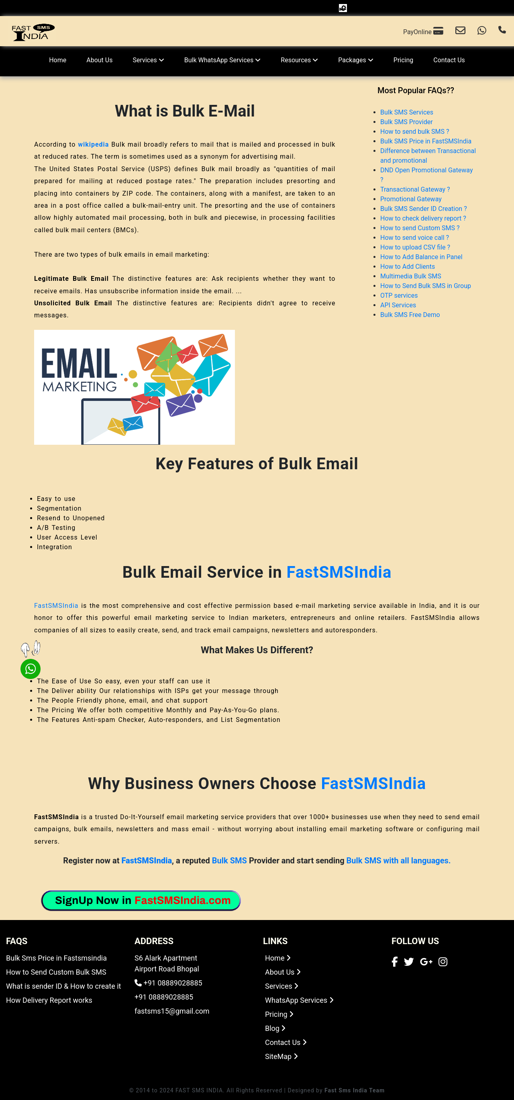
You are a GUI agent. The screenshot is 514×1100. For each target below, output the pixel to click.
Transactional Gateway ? (415, 189)
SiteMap (281, 1056)
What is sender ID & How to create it (63, 986)
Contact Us (449, 60)
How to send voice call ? (414, 237)
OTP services (399, 295)
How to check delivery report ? (423, 218)
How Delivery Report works (49, 1000)
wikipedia (93, 144)
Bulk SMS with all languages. (399, 860)
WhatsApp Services (299, 1000)
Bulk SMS (229, 860)
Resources (299, 60)
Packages (355, 60)
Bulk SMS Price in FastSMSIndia (425, 141)
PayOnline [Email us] (423, 31)
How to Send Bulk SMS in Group (425, 286)
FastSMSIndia (339, 572)
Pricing (404, 60)
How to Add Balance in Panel (421, 257)
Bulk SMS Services (406, 112)
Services (148, 60)
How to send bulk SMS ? (414, 131)
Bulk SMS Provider (406, 122)
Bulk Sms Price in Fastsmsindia (56, 958)
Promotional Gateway (411, 199)
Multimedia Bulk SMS (410, 276)
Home (57, 60)
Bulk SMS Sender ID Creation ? (423, 209)
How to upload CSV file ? (415, 247)
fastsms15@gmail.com (172, 1011)
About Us (99, 60)
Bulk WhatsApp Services (222, 60)
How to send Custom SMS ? (419, 228)
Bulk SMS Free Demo (410, 315)
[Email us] (460, 31)
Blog (275, 1028)
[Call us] (502, 31)
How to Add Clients (407, 266)
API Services (398, 305)
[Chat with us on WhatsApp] (481, 31)
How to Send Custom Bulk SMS (56, 972)
